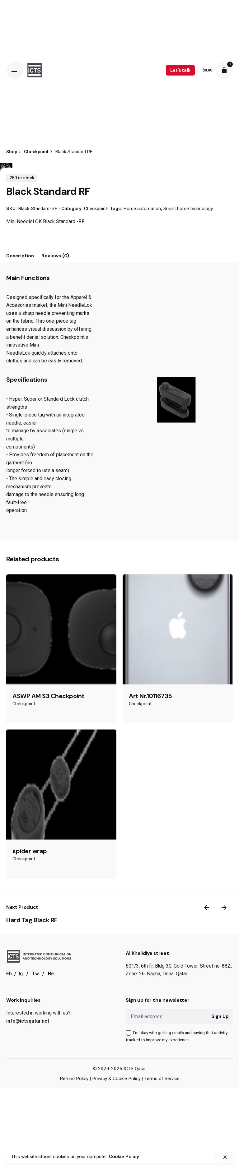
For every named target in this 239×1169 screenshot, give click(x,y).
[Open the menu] (15, 70)
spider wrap (29, 1045)
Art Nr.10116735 (150, 890)
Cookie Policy (124, 1156)
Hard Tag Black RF (32, 1114)
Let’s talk (180, 70)
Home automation (142, 402)
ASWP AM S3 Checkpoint (48, 890)
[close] (225, 1157)
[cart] (224, 70)
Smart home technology (188, 402)
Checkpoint (95, 402)
